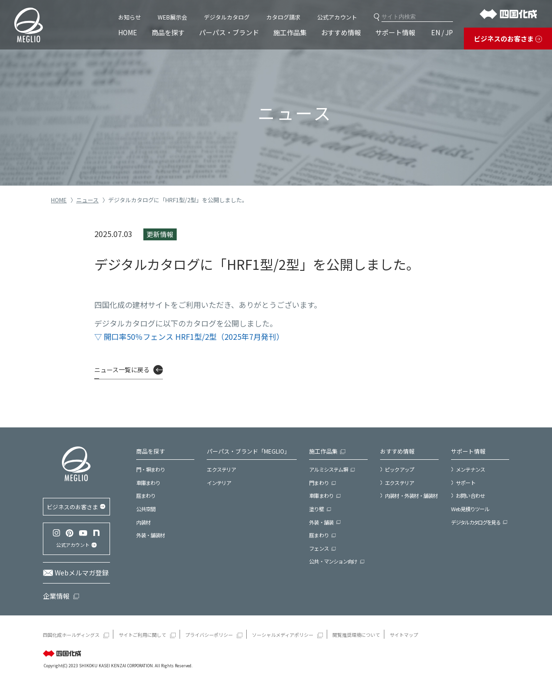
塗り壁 (316, 509)
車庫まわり (148, 482)
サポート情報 (395, 32)
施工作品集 (290, 32)
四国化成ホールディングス (71, 634)
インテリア (219, 482)
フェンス (318, 548)
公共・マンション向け (333, 561)
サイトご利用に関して (142, 634)
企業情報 (56, 596)
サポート (465, 482)
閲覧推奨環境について (356, 634)
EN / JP (442, 32)
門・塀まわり (150, 469)
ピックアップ (399, 469)
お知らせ (129, 17)
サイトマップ (404, 634)
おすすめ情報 (341, 32)
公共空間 (145, 509)
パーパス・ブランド (229, 32)
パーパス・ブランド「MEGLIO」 (248, 451)
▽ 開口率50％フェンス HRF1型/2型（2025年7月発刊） (189, 336)
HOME (127, 32)
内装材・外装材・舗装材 (411, 495)
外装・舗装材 (150, 535)
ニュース (87, 200)
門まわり (318, 482)
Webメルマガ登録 (82, 572)
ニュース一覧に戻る (122, 369)
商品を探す (168, 32)
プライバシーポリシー (209, 634)
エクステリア (221, 469)
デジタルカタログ (227, 17)
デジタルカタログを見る (475, 522)
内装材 (143, 522)
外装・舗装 (321, 522)
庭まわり (145, 495)
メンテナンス (470, 469)
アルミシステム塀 (328, 469)
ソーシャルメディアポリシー (282, 634)
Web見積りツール (470, 509)
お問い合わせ (470, 495)
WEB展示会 (172, 17)
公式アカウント (337, 17)
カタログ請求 (283, 17)
